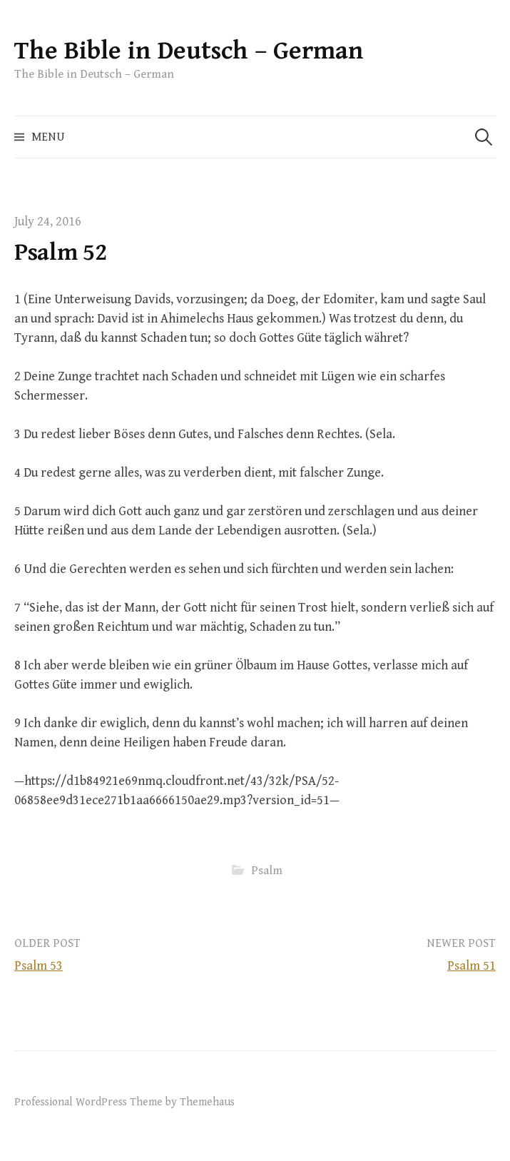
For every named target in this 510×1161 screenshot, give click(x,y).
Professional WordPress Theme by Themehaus (124, 1101)
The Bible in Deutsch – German (189, 51)
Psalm (266, 870)
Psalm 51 (471, 965)
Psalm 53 (38, 965)
